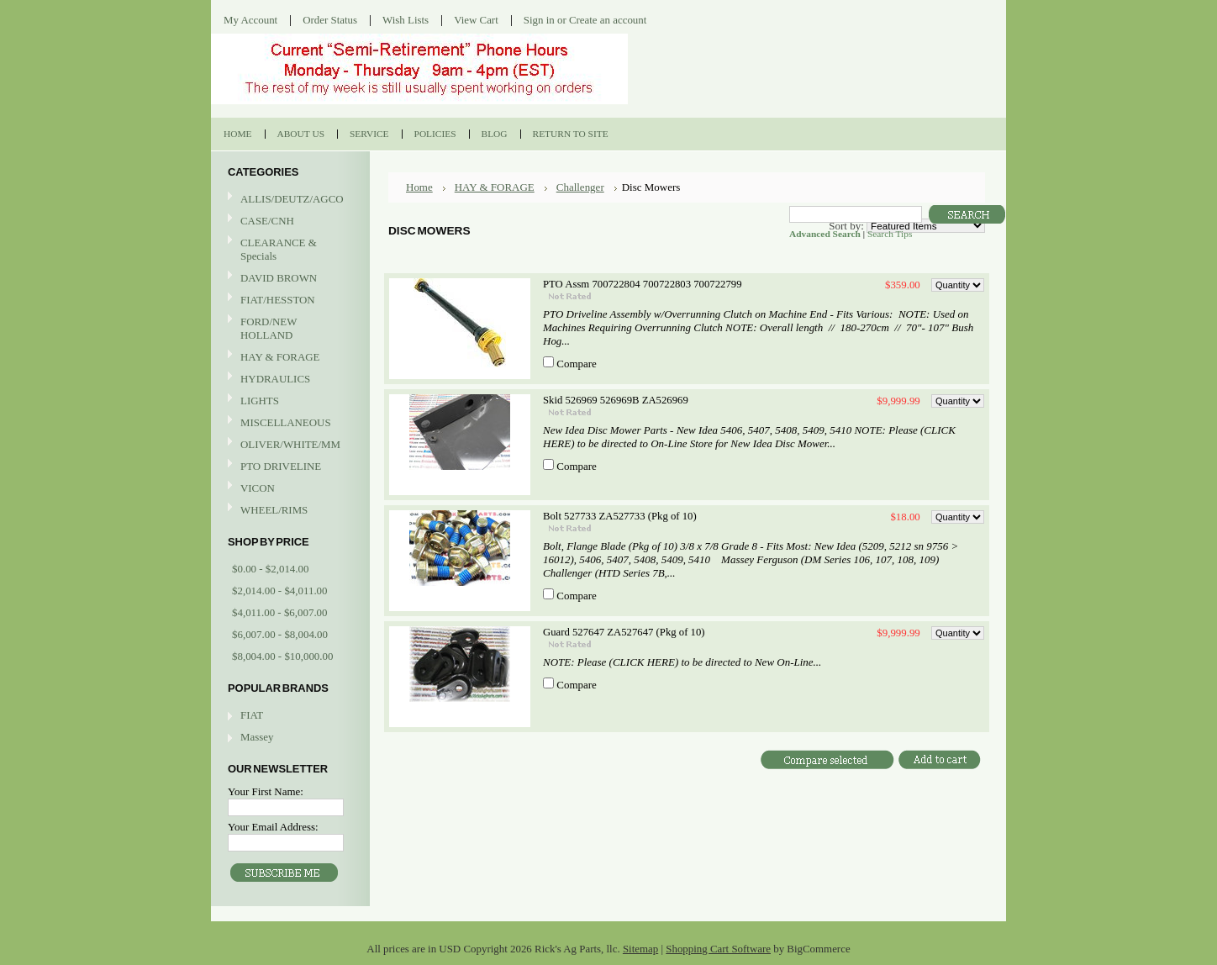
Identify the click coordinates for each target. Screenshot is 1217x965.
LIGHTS (259, 400)
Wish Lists (405, 19)
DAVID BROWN (288, 279)
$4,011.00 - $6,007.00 (280, 612)
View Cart (476, 19)
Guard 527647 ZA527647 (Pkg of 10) (624, 632)
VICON (288, 489)
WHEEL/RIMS (274, 510)
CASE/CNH (288, 221)
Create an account (607, 19)
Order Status (330, 19)
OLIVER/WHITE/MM (288, 445)
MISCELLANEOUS (288, 423)
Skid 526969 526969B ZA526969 (615, 400)
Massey (256, 736)
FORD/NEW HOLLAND (288, 328)
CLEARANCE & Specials (278, 249)
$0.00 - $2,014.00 (270, 568)
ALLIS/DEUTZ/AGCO (288, 199)
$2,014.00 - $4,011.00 (280, 590)
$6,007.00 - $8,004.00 (280, 634)
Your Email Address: (273, 826)
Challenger (580, 187)
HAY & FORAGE (288, 358)
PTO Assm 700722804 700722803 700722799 (642, 284)
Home (419, 187)
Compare (576, 363)
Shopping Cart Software (718, 948)
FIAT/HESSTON (288, 300)
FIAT (251, 715)
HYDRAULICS (288, 379)
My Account (250, 19)
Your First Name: (265, 791)
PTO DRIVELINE (288, 467)
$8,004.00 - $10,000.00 (282, 656)
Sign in (539, 19)
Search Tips (889, 234)
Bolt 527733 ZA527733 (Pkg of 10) (620, 516)
